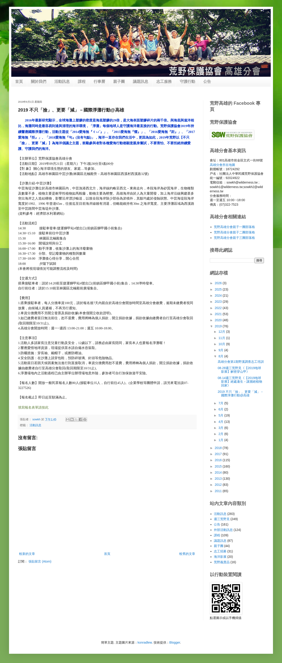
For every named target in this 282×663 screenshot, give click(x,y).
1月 (221, 440)
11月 (222, 338)
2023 (219, 301)
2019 (219, 326)
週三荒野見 (222, 519)
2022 (219, 308)
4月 (221, 421)
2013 (219, 478)
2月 (221, 434)
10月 (222, 344)
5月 (221, 415)
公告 (207, 81)
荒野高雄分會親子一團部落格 (234, 227)
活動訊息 (62, 81)
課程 (82, 81)
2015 (219, 466)
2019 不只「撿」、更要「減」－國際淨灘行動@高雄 (241, 393)
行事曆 (99, 81)
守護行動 (187, 81)
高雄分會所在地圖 (222, 165)
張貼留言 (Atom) (39, 561)
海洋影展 (220, 556)
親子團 (119, 81)
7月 (221, 403)
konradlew (145, 642)
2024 (219, 295)
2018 (219, 448)
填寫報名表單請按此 (33, 407)
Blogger (174, 642)
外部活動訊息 (223, 530)
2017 (219, 454)
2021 (219, 314)
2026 (219, 283)
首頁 (19, 81)
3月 (221, 428)
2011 (219, 491)
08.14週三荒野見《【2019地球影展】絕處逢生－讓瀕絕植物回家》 (240, 381)
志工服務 (164, 81)
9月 (221, 350)
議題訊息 (140, 81)
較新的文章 (27, 554)
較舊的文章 (187, 554)
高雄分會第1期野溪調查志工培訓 (241, 361)
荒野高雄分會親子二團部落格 (234, 232)
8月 (221, 356)
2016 (219, 460)
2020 (219, 320)
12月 (222, 331)
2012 (219, 484)
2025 (219, 289)
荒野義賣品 (222, 562)
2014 (219, 472)
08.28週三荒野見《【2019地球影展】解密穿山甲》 (239, 370)
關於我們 (38, 81)
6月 (221, 409)
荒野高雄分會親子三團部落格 (234, 238)
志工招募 (220, 551)
